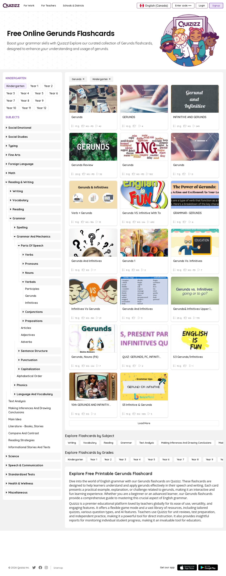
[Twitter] (34, 567)
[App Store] (187, 567)
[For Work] (29, 5)
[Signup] (216, 5)
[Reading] (108, 443)
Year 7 (10, 100)
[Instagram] (46, 567)
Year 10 (11, 108)
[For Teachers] (49, 5)
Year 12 (41, 108)
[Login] (202, 5)
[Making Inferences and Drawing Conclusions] (186, 443)
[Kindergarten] (101, 79)
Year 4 (25, 93)
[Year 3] (122, 459)
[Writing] (72, 443)
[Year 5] (151, 459)
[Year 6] (165, 459)
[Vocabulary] (89, 443)
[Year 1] (93, 459)
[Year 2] (107, 459)
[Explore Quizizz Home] (11, 5)
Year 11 (26, 108)
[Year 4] (136, 459)
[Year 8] (195, 459)
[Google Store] (208, 567)
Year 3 (10, 93)
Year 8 (25, 100)
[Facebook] (40, 567)
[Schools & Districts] (73, 5)
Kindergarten (15, 86)
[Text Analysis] (146, 443)
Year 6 (53, 93)
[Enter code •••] (183, 5)
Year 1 (34, 86)
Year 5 (39, 93)
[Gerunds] (78, 79)
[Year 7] (180, 459)
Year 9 (39, 100)
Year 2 (48, 86)
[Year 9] (209, 459)
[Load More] (144, 423)
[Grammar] (126, 443)
